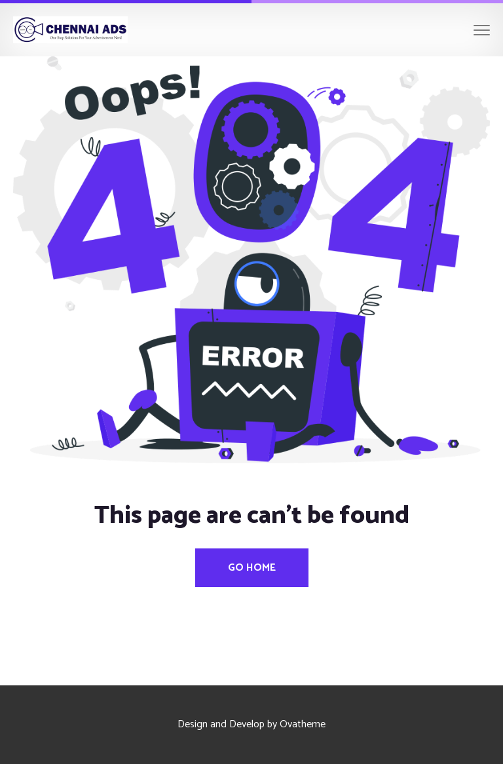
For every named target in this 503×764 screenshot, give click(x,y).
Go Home (252, 568)
